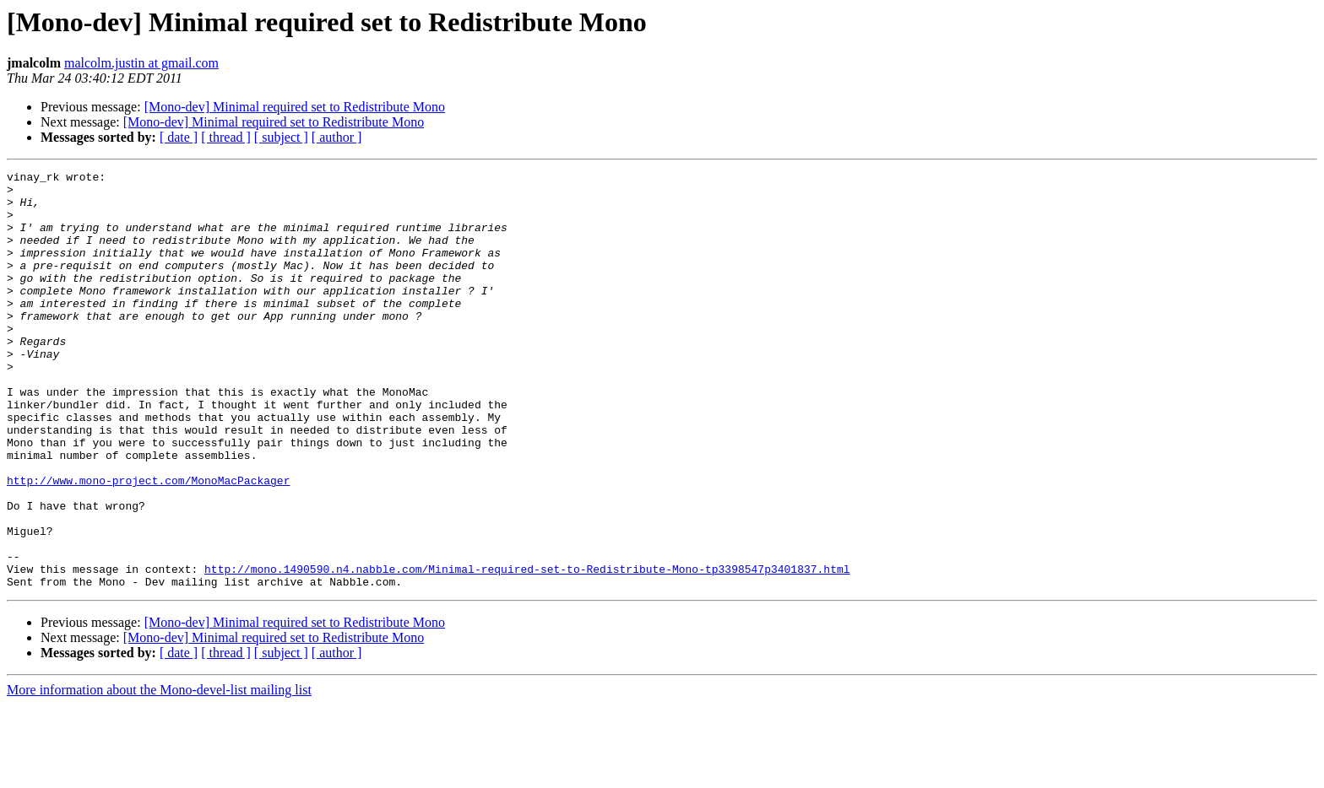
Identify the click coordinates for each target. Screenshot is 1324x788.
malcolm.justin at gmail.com (141, 63)
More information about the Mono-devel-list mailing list (159, 773)
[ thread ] (226, 137)
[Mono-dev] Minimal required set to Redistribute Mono (294, 107)
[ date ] (179, 137)
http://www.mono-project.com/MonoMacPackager (148, 543)
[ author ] (337, 137)
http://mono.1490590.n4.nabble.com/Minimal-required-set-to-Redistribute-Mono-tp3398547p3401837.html (526, 649)
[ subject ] (281, 137)
